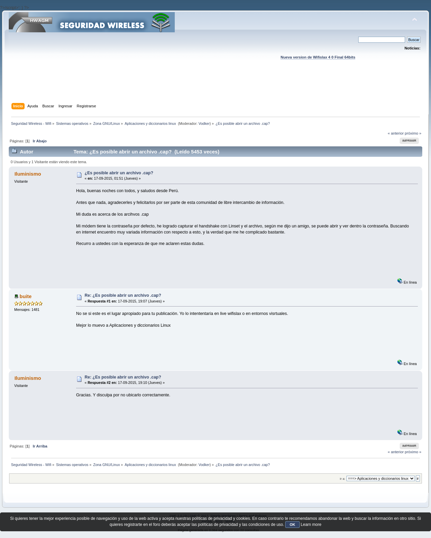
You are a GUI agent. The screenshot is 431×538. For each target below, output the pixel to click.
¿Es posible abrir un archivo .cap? (119, 173)
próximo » (413, 133)
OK (292, 525)
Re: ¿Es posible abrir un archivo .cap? (123, 295)
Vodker (203, 123)
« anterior (396, 133)
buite (26, 296)
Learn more (311, 524)
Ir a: (342, 478)
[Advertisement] (215, 88)
